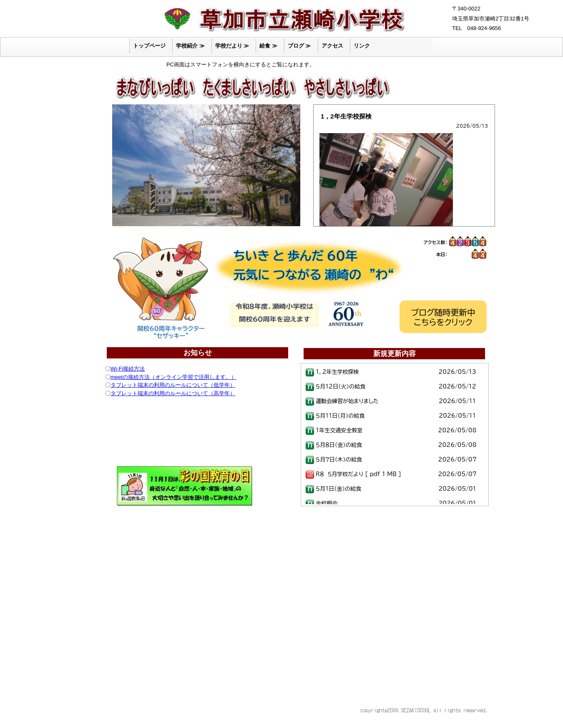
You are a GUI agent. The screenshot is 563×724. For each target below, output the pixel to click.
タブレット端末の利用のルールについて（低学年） (173, 385)
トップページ (149, 46)
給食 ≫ (268, 46)
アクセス (332, 46)
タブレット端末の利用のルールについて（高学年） (173, 393)
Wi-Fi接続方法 (128, 369)
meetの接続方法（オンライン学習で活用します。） (173, 377)
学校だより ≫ (232, 46)
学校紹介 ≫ (190, 46)
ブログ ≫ (299, 46)
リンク (362, 46)
